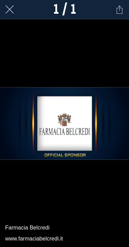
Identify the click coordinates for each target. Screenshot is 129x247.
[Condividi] (119, 9)
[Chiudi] (10, 9)
